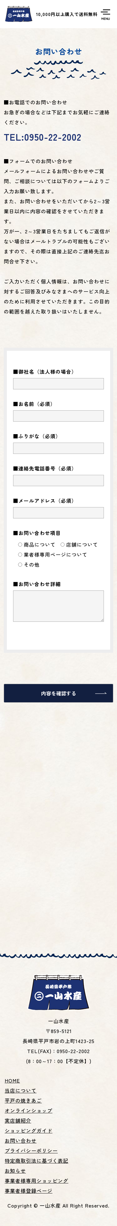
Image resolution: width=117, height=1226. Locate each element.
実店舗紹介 (18, 1120)
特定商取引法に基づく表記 (36, 1160)
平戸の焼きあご (23, 1100)
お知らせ (15, 1170)
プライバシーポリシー (31, 1150)
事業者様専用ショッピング (36, 1180)
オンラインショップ (28, 1110)
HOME (12, 1080)
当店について (21, 1090)
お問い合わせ (21, 1140)
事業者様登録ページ (28, 1190)
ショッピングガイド (28, 1130)
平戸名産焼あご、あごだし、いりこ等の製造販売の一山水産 (19, 14)
